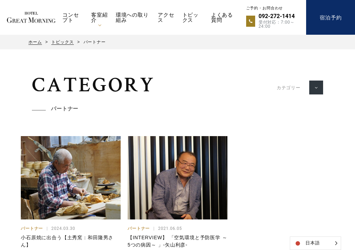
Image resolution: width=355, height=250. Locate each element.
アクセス (166, 17)
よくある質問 (222, 17)
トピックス (190, 17)
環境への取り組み (132, 17)
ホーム (35, 42)
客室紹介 (99, 17)
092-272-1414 (277, 16)
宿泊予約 (330, 17)
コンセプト (70, 17)
